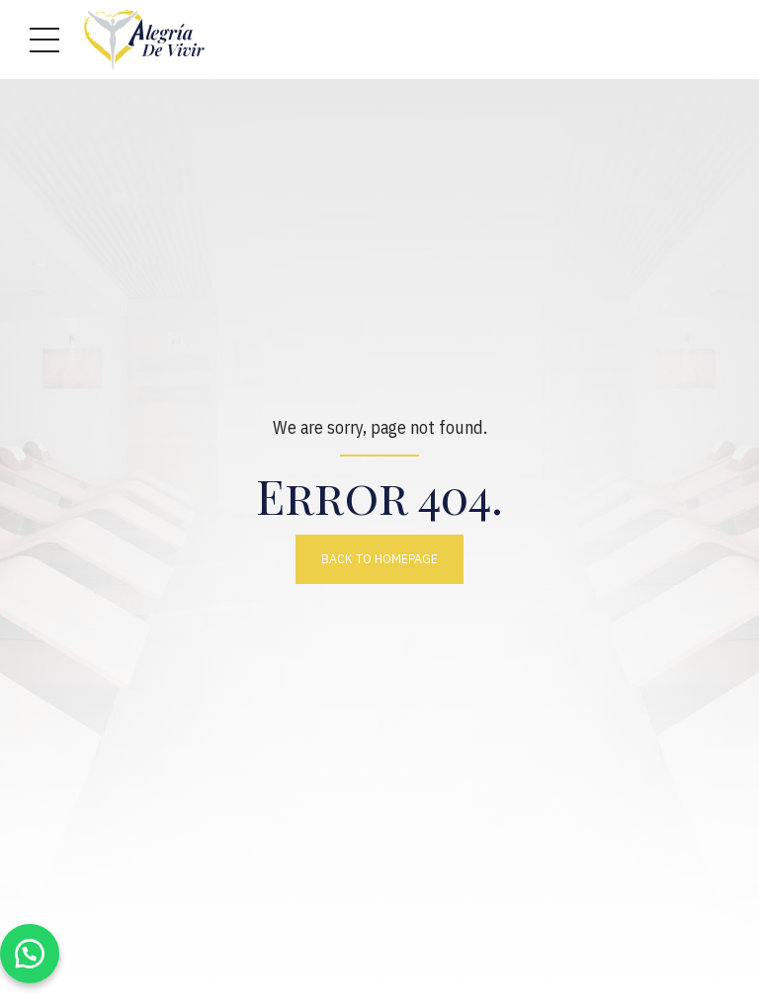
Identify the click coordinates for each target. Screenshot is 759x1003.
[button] (29, 953)
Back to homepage (379, 558)
